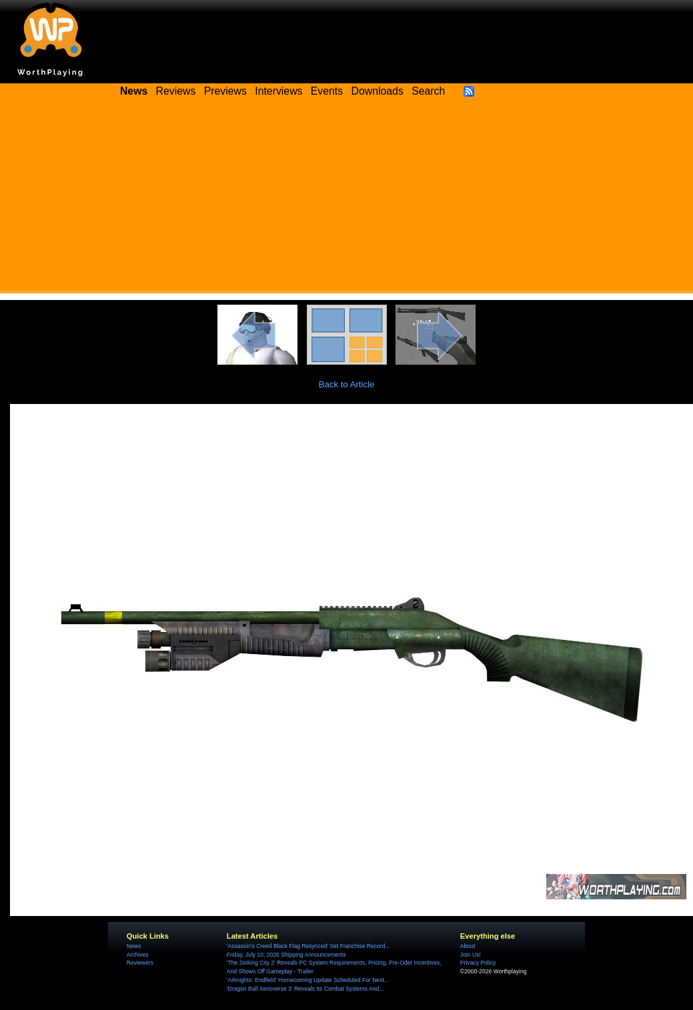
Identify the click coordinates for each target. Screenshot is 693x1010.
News (134, 946)
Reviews (176, 91)
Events (327, 91)
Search (428, 91)
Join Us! (470, 954)
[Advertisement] (347, 200)
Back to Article (347, 384)
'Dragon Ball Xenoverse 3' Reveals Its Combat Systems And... (305, 988)
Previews (225, 91)
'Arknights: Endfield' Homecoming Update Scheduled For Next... (308, 980)
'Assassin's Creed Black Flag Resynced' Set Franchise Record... (308, 946)
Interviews (278, 91)
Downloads (378, 91)
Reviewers (140, 962)
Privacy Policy (478, 962)
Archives (138, 954)
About (467, 946)
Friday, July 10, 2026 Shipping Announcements (286, 954)
